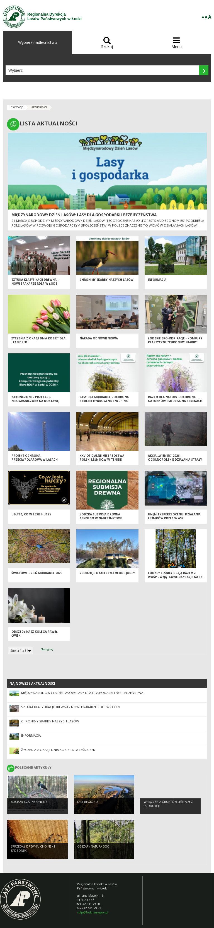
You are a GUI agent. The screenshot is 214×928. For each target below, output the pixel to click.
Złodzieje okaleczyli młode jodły (107, 576)
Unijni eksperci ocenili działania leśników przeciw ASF (174, 519)
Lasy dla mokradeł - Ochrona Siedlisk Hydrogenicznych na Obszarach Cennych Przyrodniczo (104, 406)
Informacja (157, 283)
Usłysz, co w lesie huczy (31, 517)
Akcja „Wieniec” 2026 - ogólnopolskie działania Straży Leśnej (175, 463)
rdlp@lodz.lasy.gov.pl (92, 912)
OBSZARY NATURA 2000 (93, 848)
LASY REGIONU (87, 804)
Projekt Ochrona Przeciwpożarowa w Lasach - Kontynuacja (35, 463)
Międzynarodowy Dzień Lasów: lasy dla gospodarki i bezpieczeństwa (84, 214)
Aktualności (39, 107)
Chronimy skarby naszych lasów (106, 283)
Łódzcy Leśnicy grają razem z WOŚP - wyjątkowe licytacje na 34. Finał (175, 580)
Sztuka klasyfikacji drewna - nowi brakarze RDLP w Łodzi (35, 285)
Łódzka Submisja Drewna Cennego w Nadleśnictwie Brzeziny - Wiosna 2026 (101, 521)
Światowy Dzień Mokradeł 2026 (36, 576)
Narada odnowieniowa (99, 341)
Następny (47, 649)
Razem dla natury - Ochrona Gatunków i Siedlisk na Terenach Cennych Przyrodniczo (175, 404)
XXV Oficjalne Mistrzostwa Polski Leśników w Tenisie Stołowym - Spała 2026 (102, 463)
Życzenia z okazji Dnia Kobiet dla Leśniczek (58, 750)
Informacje (16, 107)
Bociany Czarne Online (29, 804)
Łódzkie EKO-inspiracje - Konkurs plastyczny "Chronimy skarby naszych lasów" (175, 345)
